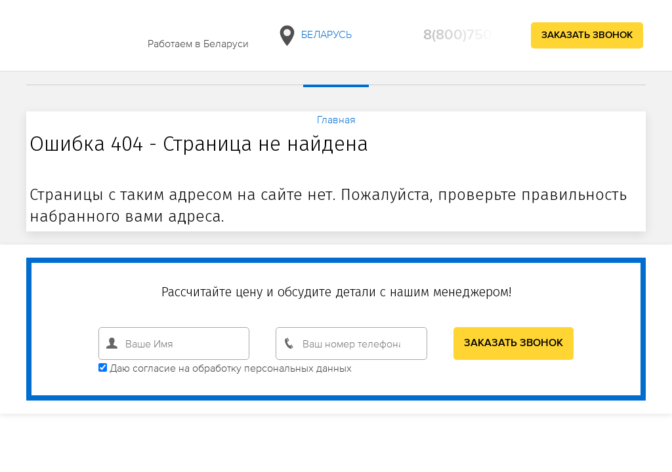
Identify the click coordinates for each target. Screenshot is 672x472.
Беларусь (314, 35)
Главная (336, 119)
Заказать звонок (587, 35)
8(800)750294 (470, 35)
